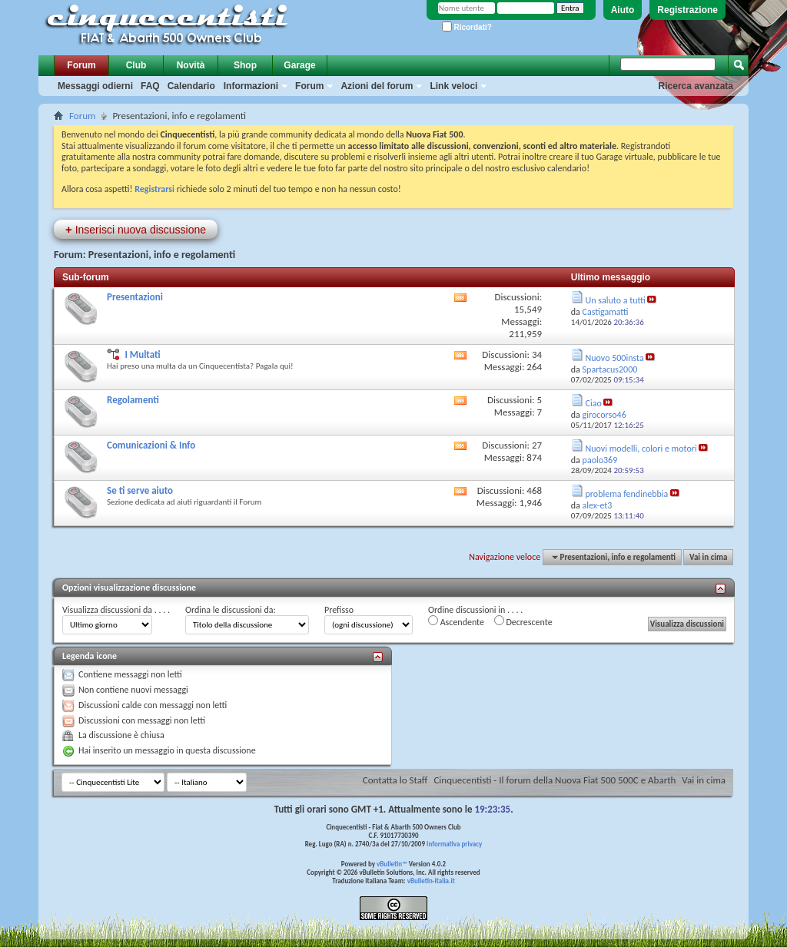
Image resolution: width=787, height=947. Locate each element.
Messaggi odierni (95, 86)
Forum (81, 65)
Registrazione (687, 10)
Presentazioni (135, 297)
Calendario (191, 86)
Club (136, 65)
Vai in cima (708, 557)
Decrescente (523, 621)
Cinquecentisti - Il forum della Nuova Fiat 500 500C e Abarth (554, 780)
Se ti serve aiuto (140, 490)
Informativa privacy (454, 843)
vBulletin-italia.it (431, 880)
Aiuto (623, 10)
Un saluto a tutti (616, 300)
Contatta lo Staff (395, 780)
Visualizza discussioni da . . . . (116, 609)
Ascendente (456, 621)
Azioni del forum (376, 86)
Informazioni (251, 86)
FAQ (150, 86)
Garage (299, 65)
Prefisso (339, 609)
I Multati (142, 354)
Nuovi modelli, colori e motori (641, 448)
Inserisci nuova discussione (135, 229)
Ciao (594, 403)
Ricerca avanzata (696, 86)
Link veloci (453, 86)
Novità (191, 65)
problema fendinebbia (627, 493)
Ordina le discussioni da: (230, 609)
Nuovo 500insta (615, 358)
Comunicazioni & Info (151, 445)
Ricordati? (467, 27)
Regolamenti (133, 400)
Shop (245, 65)
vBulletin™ (392, 863)
